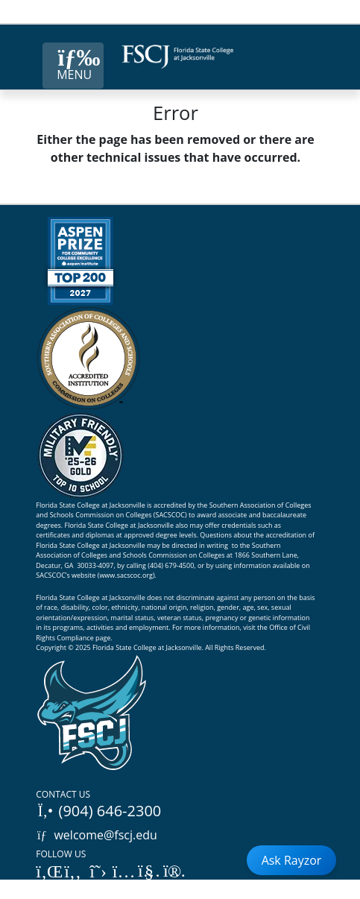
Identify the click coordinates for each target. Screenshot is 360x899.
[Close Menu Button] (73, 65)
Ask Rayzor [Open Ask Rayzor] (292, 860)
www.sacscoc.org (126, 575)
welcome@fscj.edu (96, 835)
